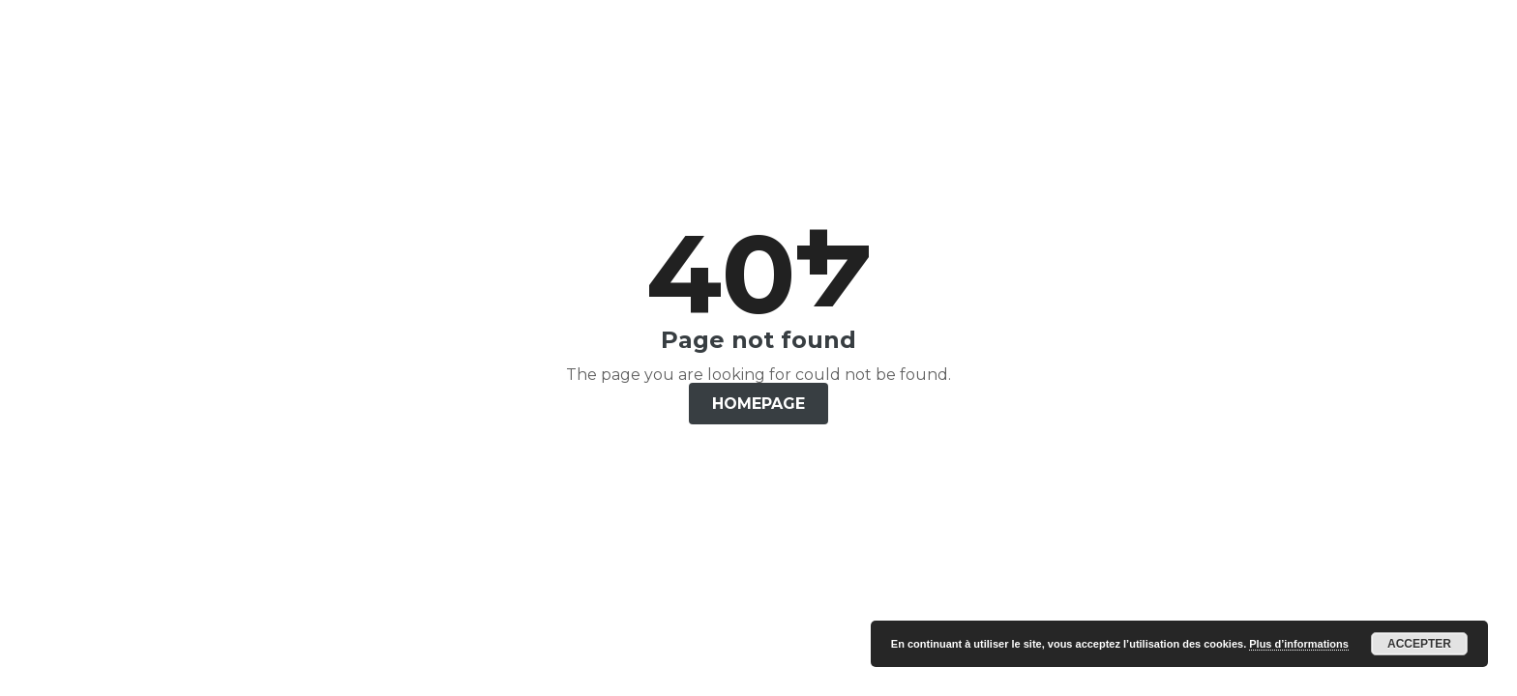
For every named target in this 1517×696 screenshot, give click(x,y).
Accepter (1419, 644)
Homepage (758, 403)
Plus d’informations (1299, 644)
